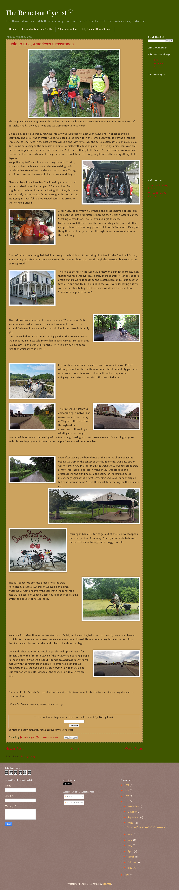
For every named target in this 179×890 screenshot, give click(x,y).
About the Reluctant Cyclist (37, 29)
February (133, 862)
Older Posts (134, 748)
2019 (127, 784)
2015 (127, 874)
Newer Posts (15, 748)
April (131, 851)
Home (12, 29)
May (130, 845)
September (134, 817)
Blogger (107, 883)
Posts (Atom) (28, 756)
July (130, 834)
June (130, 840)
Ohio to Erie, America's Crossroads (41, 44)
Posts (69, 796)
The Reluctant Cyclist (39, 13)
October (132, 811)
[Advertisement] (163, 132)
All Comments (74, 802)
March (131, 856)
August (132, 822)
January (132, 867)
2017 (127, 796)
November (134, 806)
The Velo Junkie (67, 29)
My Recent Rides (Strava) (96, 29)
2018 (127, 790)
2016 (127, 801)
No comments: (51, 737)
